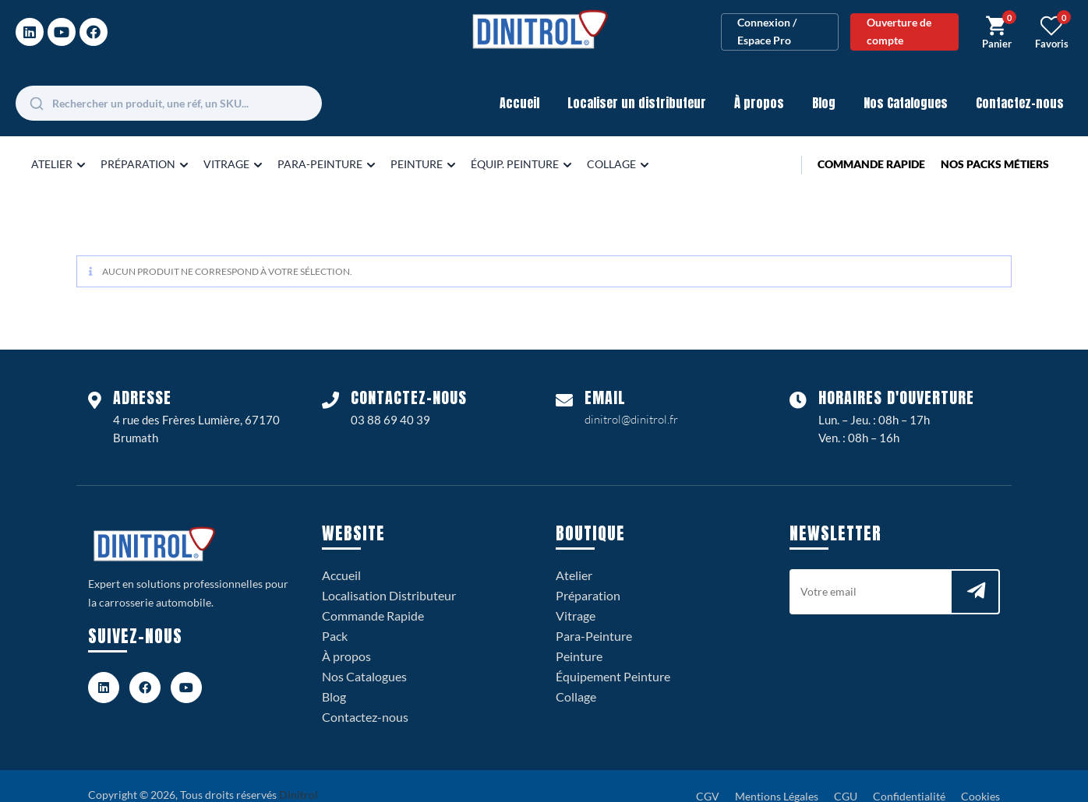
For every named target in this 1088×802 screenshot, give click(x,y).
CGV (707, 776)
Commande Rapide (871, 144)
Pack (335, 616)
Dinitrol (298, 775)
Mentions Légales (776, 776)
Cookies (980, 776)
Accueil (519, 83)
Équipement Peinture (613, 656)
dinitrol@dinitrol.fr (631, 399)
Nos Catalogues (906, 83)
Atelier (574, 555)
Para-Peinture (594, 616)
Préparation (588, 575)
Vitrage (575, 596)
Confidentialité (909, 776)
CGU (845, 776)
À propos (759, 83)
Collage (576, 677)
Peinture (579, 636)
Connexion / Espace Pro (767, 21)
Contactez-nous (1020, 83)
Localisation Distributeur (389, 575)
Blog (823, 83)
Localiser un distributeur (636, 83)
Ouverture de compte (899, 21)
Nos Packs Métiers (995, 144)
